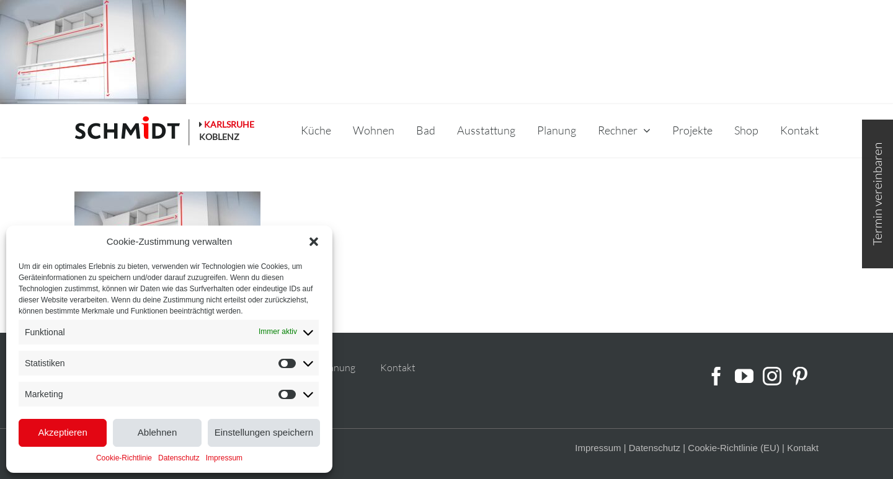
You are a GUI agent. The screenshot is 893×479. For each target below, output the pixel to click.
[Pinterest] (800, 376)
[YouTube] (744, 376)
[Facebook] (716, 376)
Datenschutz (179, 458)
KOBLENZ (219, 136)
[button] (314, 241)
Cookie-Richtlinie (124, 458)
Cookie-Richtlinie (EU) (734, 447)
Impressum (224, 458)
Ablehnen (157, 432)
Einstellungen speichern (264, 432)
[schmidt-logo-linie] (132, 130)
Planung (337, 367)
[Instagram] (772, 376)
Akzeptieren (62, 432)
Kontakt (397, 367)
